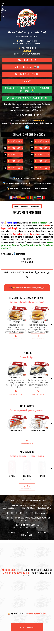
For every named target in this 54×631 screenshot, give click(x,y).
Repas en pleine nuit (27, 213)
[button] (16, 337)
